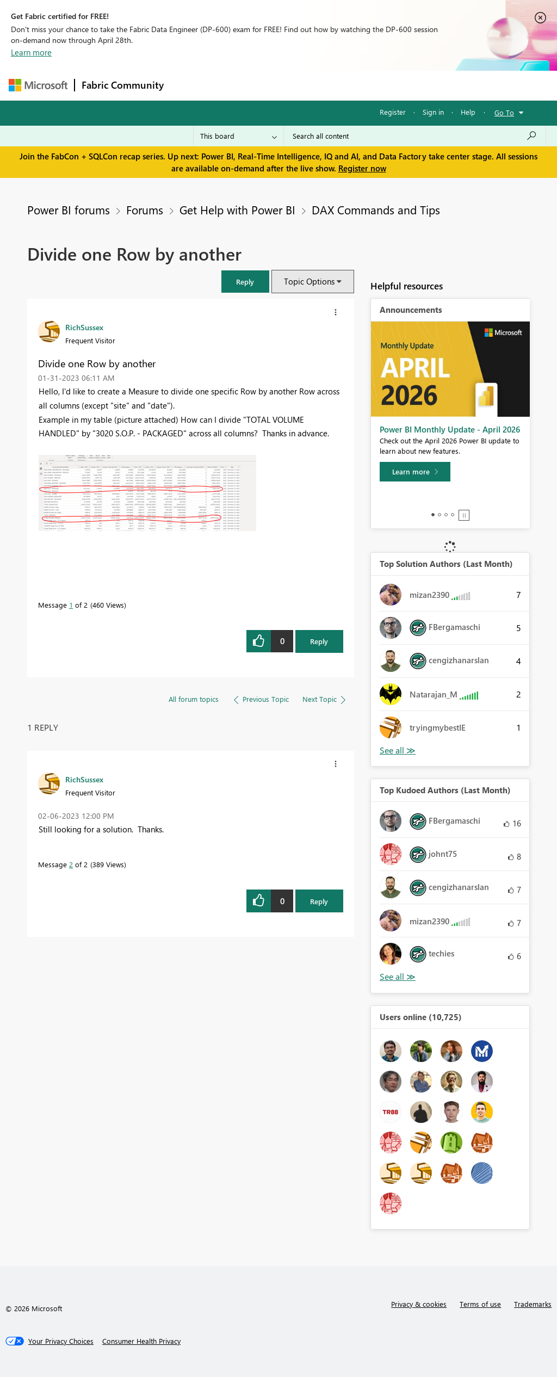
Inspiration (236, 85)
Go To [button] (504, 112)
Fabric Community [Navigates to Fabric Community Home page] (123, 84)
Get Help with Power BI (237, 209)
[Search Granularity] (238, 136)
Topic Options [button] (309, 281)
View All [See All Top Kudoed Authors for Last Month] (398, 977)
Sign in (433, 111)
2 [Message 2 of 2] (71, 864)
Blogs (378, 85)
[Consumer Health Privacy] (141, 1341)
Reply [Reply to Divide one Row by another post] (319, 641)
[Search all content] (414, 136)
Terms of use (480, 1303)
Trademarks (533, 1303)
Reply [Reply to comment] (319, 901)
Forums (188, 85)
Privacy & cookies (419, 1303)
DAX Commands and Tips (376, 209)
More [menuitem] (415, 85)
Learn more (31, 52)
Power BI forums (68, 209)
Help (468, 111)
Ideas (281, 85)
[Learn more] (415, 471)
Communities (329, 85)
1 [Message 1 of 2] (71, 604)
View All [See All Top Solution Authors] (398, 750)
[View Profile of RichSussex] (84, 327)
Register (393, 111)
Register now (362, 168)
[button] (245, 281)
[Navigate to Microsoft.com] (38, 85)
